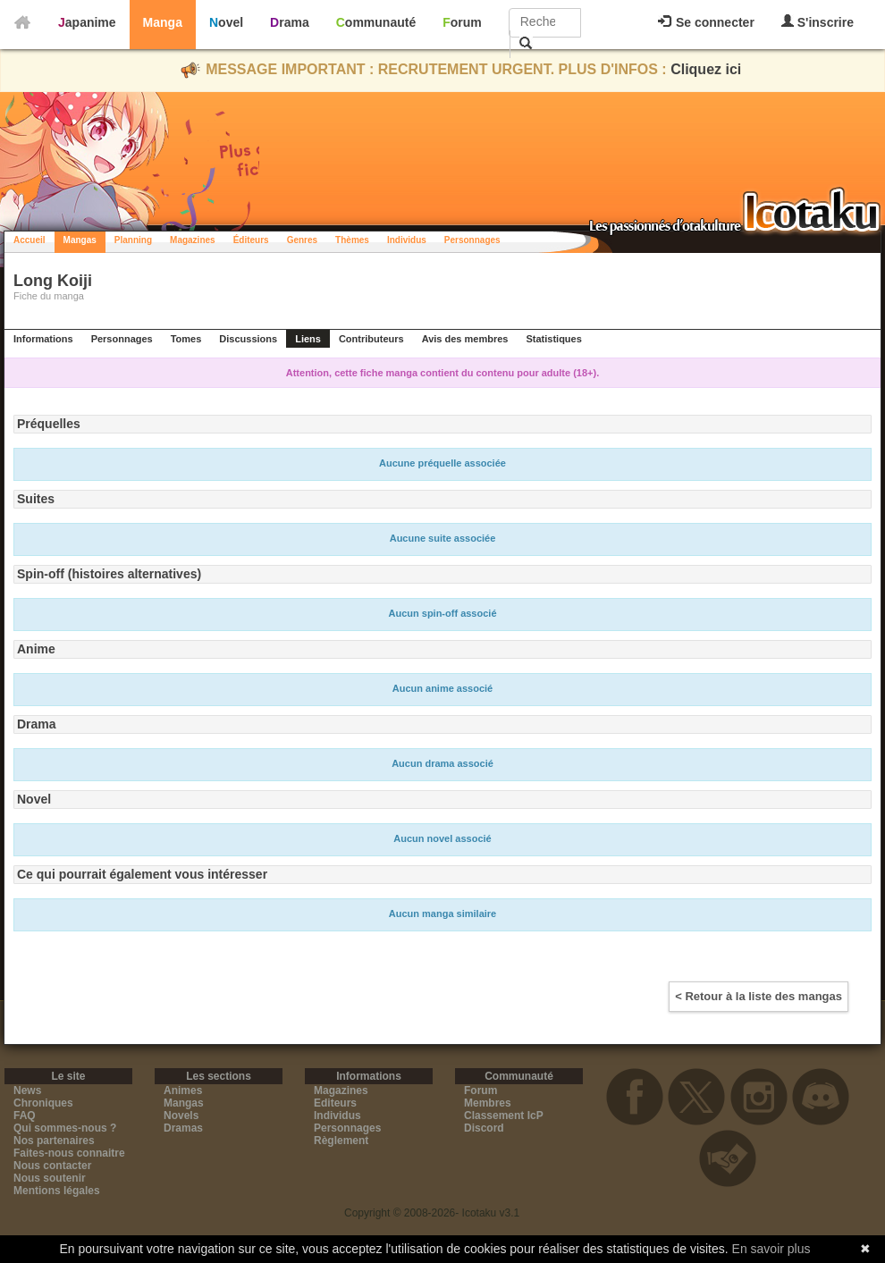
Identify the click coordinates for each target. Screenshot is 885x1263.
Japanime (87, 22)
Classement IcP (504, 1115)
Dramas (183, 1128)
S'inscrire (817, 21)
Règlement (341, 1140)
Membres (487, 1103)
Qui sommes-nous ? (64, 1128)
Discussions (248, 338)
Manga (162, 22)
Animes (183, 1090)
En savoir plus (771, 1249)
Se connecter (706, 22)
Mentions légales (56, 1190)
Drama (289, 22)
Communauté (376, 22)
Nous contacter (52, 1165)
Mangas (80, 240)
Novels (181, 1115)
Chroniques (43, 1103)
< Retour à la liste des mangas (758, 996)
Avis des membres (465, 338)
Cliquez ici (705, 69)
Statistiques (553, 338)
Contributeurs (371, 338)
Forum (462, 22)
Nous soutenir (49, 1178)
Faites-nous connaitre (69, 1153)
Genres (302, 240)
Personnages (472, 240)
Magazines (192, 240)
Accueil (29, 240)
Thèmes (352, 240)
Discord (484, 1128)
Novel (226, 22)
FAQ (24, 1115)
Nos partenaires (54, 1140)
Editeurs (335, 1103)
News (27, 1090)
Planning (133, 240)
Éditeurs (251, 240)
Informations (43, 338)
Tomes (186, 338)
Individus (406, 240)
